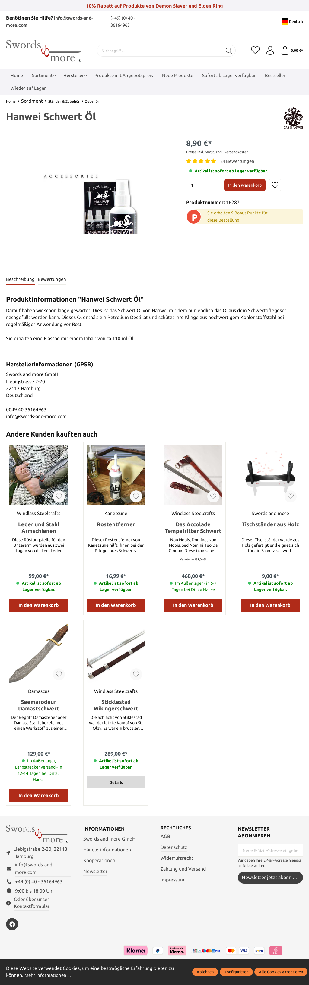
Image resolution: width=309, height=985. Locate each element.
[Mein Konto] (269, 50)
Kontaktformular (31, 906)
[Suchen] (228, 50)
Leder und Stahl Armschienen (38, 527)
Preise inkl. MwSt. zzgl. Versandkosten (217, 152)
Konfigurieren (236, 972)
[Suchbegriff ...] (159, 50)
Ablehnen (205, 972)
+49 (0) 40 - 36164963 (38, 882)
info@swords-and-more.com (34, 869)
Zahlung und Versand (183, 869)
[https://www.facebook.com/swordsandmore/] (12, 925)
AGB (165, 836)
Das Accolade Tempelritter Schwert (193, 527)
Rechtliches (177, 827)
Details (116, 782)
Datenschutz (174, 847)
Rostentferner (116, 524)
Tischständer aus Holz (270, 524)
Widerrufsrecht (177, 858)
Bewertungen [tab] (53, 279)
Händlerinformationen (107, 849)
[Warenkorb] (291, 50)
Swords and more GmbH (109, 838)
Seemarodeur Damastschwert (38, 705)
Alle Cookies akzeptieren (281, 972)
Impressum (172, 879)
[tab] (20, 279)
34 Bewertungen (238, 160)
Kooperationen (99, 860)
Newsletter (95, 871)
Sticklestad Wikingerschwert (116, 705)
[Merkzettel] (254, 50)
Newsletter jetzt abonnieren (272, 877)
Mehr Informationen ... (48, 975)
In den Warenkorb (245, 184)
